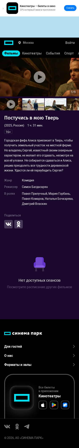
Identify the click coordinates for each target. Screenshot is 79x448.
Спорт (69, 53)
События (53, 53)
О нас (39, 356)
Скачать (70, 8)
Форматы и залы (39, 365)
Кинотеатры (32, 53)
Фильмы (11, 53)
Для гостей (39, 347)
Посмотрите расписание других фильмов (39, 287)
